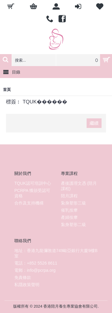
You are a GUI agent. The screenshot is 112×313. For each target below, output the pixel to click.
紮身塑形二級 (73, 224)
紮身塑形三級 (73, 203)
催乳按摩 (69, 210)
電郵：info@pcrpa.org (35, 270)
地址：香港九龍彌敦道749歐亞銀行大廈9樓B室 (55, 253)
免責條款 (22, 277)
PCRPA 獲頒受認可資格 (32, 193)
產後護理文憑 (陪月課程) (79, 186)
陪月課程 (69, 195)
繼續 (94, 123)
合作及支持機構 (29, 203)
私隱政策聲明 (26, 284)
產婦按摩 (69, 217)
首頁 (7, 89)
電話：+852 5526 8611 (35, 263)
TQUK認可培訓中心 (32, 183)
